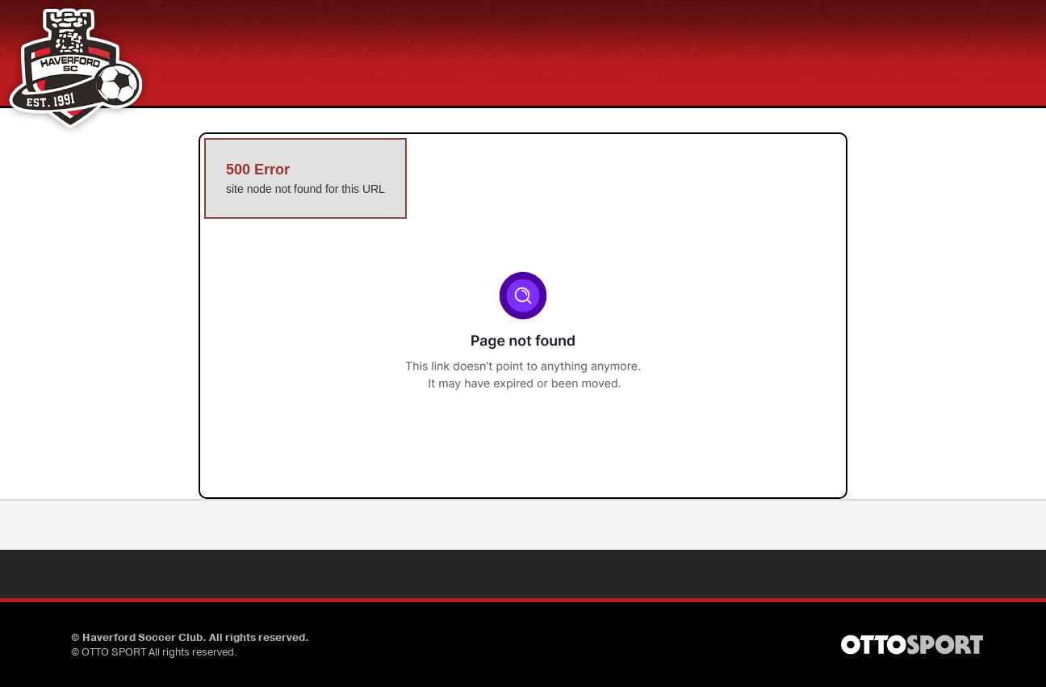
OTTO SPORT (114, 652)
